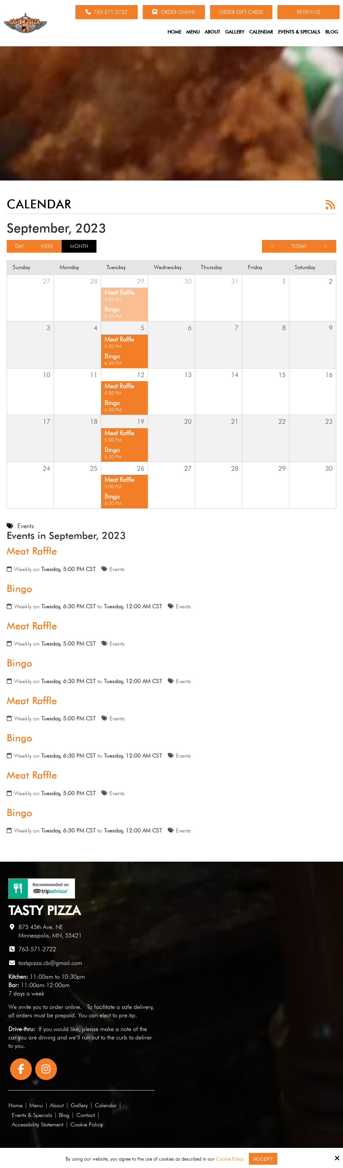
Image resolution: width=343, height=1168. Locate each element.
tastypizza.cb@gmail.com (50, 962)
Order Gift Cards (241, 12)
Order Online (174, 12)
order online (65, 1006)
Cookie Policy (230, 1159)
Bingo (19, 588)
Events (117, 569)
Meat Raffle (32, 551)
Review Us (308, 12)
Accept (263, 1159)
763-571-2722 (106, 12)
